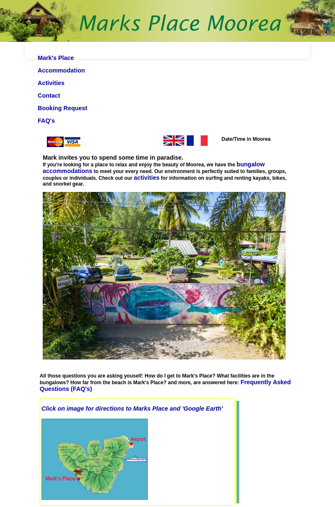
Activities (51, 83)
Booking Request (62, 108)
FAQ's (46, 120)
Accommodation (61, 70)
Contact (49, 95)
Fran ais (214, 141)
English (153, 142)
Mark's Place (56, 57)
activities (147, 177)
